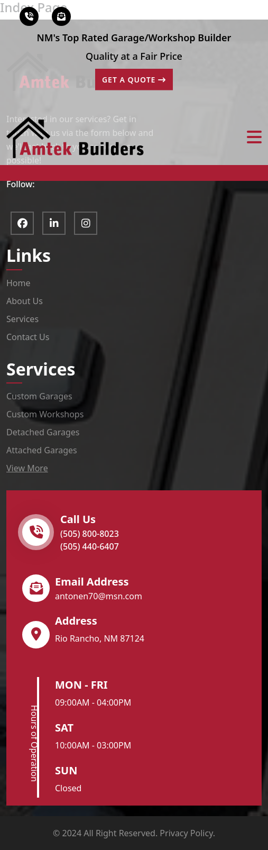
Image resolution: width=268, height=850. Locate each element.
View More (27, 468)
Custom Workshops (45, 414)
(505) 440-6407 (89, 546)
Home (18, 283)
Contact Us (27, 337)
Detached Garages (42, 432)
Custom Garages (39, 396)
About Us (24, 301)
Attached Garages (41, 450)
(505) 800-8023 (89, 534)
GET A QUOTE (134, 80)
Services (22, 319)
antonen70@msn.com (98, 596)
